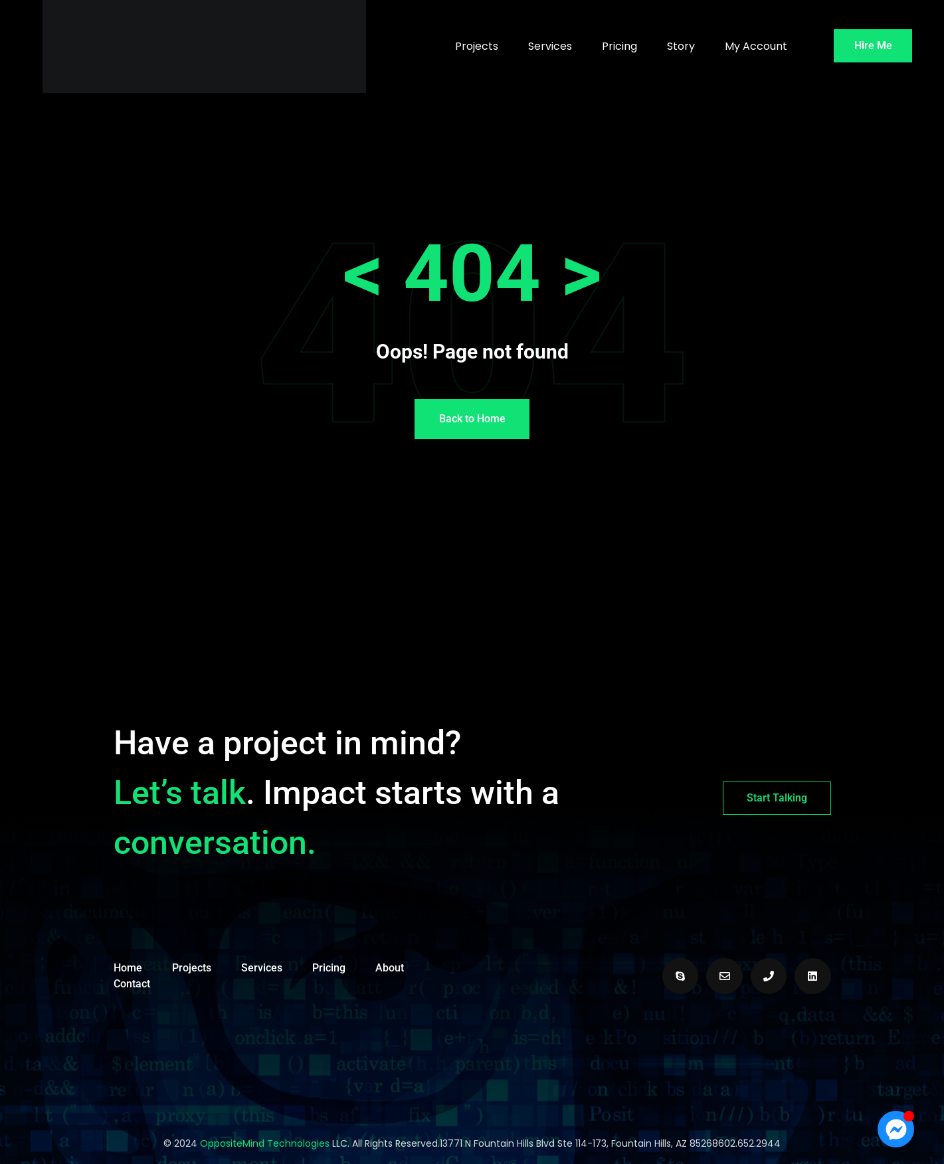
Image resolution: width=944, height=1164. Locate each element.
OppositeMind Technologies (265, 1143)
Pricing (619, 46)
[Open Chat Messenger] (896, 1129)
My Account (756, 46)
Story (681, 46)
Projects (476, 46)
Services (550, 46)
